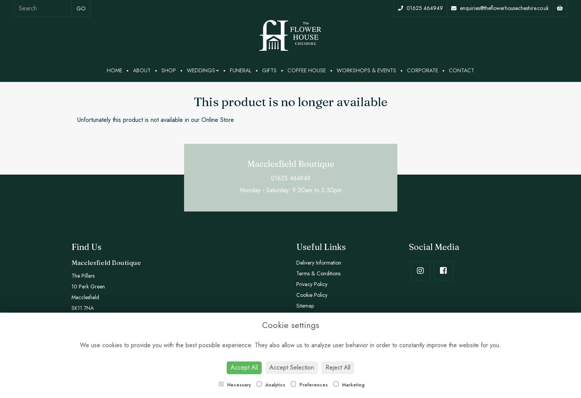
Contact (461, 70)
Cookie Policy (311, 295)
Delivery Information (318, 262)
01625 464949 (420, 8)
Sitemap (305, 306)
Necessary (235, 384)
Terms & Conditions (318, 273)
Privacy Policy (311, 284)
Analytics (271, 384)
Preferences (309, 384)
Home (114, 70)
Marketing (349, 384)
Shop (168, 70)
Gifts (269, 70)
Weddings (203, 70)
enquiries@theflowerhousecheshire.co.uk (500, 8)
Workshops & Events (366, 70)
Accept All (244, 367)
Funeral (240, 70)
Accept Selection (291, 367)
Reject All (337, 367)
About (142, 70)
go (81, 8)
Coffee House (306, 70)
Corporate (422, 70)
